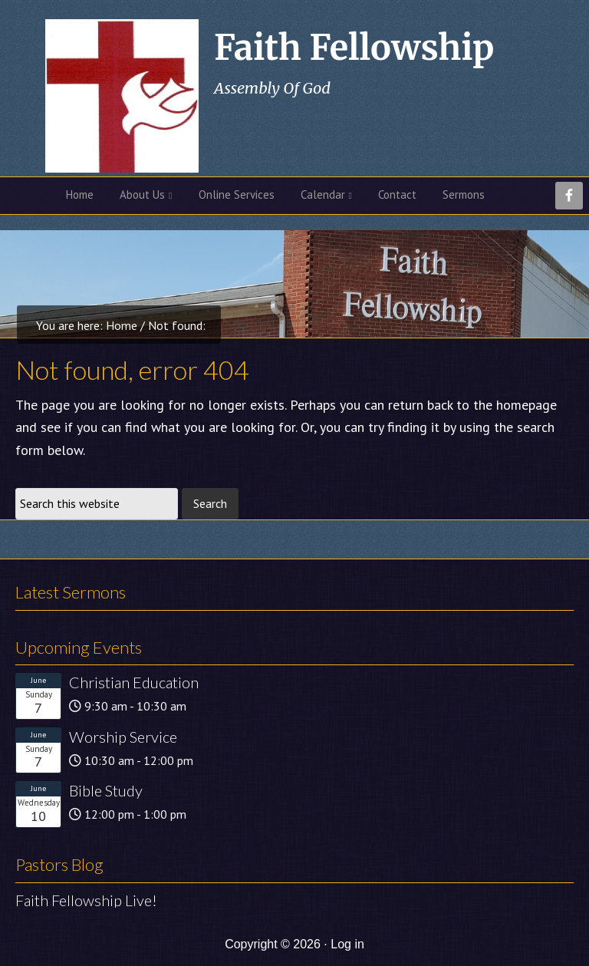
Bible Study (106, 790)
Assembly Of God (272, 87)
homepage (526, 405)
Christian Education (134, 682)
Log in (347, 944)
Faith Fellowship (354, 47)
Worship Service (123, 736)
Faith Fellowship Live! (86, 900)
